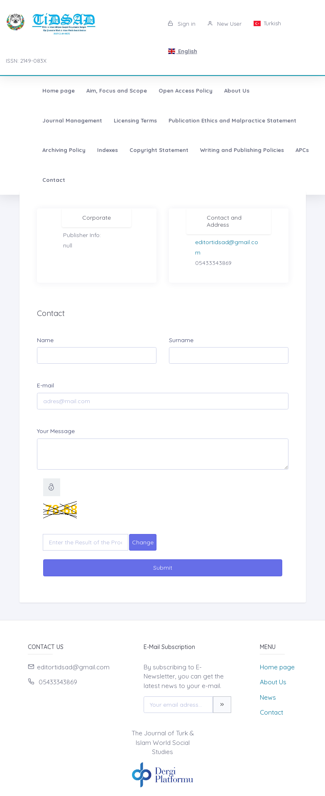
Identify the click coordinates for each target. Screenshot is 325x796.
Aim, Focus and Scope (90, 90)
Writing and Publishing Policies (128, 150)
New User (224, 23)
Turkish (267, 23)
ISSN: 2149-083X (26, 60)
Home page (32, 90)
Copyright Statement (45, 150)
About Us (210, 90)
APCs (188, 150)
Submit (162, 567)
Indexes (275, 120)
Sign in (181, 23)
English (182, 51)
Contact (218, 150)
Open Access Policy (159, 90)
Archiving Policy (231, 120)
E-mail (45, 385)
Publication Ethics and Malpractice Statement (134, 120)
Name (45, 340)
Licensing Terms (37, 120)
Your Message (56, 431)
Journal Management (264, 90)
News (268, 697)
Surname (181, 340)
